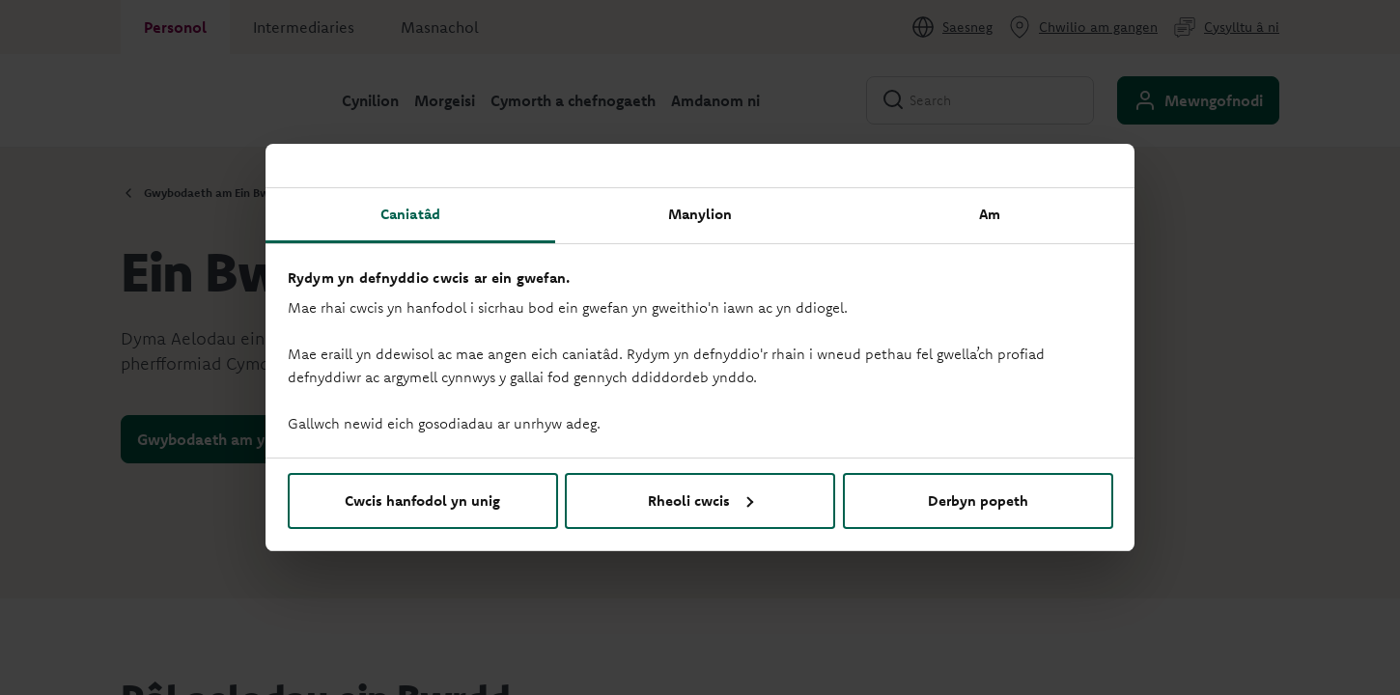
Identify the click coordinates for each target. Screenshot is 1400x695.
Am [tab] (989, 214)
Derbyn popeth (978, 500)
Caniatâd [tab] (410, 214)
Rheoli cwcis (700, 500)
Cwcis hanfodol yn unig (422, 500)
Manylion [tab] (700, 214)
